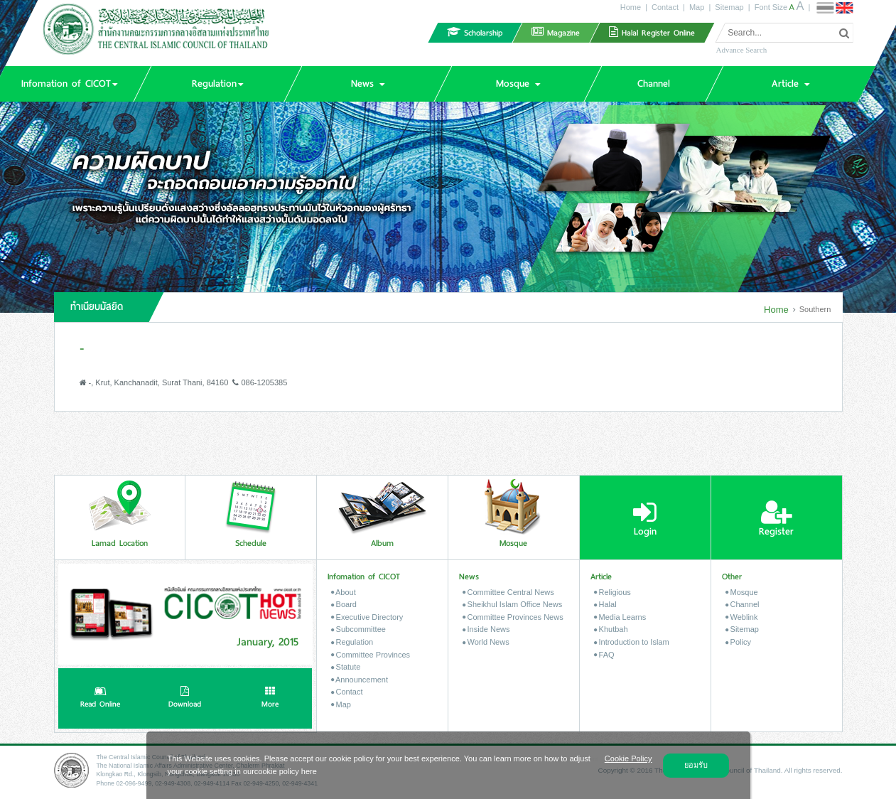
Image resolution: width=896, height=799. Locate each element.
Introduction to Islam (631, 642)
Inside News (486, 629)
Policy (738, 642)
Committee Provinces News (513, 617)
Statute (346, 667)
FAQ (604, 654)
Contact (665, 7)
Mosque (741, 592)
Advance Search (741, 49)
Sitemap (729, 7)
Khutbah (611, 629)
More (270, 699)
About (343, 592)
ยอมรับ (696, 765)
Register (776, 519)
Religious (612, 592)
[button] (218, 84)
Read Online (100, 699)
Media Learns (620, 617)
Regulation (352, 642)
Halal (605, 604)
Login (645, 519)
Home (630, 7)
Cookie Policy (628, 758)
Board (344, 604)
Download (184, 699)
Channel (742, 604)
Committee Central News (508, 592)
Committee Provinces (371, 654)
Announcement (359, 679)
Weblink (741, 617)
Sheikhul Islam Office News (513, 604)
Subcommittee (358, 629)
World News (486, 642)
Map (696, 7)
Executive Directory (367, 617)
